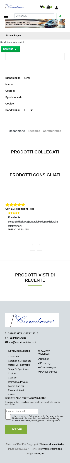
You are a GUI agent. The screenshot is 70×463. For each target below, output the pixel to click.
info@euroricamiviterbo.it (22, 342)
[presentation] (32, 244)
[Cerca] (34, 15)
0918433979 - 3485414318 (23, 333)
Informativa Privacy (18, 382)
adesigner (39, 453)
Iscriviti (16, 429)
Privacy (49, 416)
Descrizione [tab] (17, 130)
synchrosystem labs (51, 449)
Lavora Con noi (16, 386)
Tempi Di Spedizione (18, 369)
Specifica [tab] (34, 130)
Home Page (13, 35)
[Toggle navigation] (6, 16)
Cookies (12, 373)
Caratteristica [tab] (52, 130)
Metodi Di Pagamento (19, 364)
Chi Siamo (13, 356)
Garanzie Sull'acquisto (19, 360)
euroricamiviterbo (54, 444)
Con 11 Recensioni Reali (20, 208)
